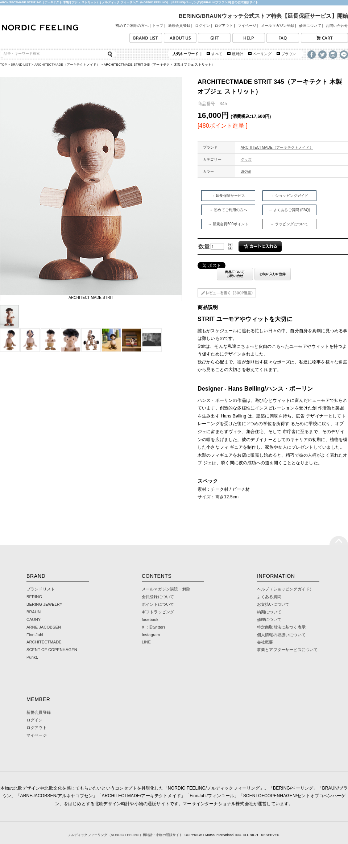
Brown (246, 171)
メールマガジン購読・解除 (166, 589)
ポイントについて (158, 604)
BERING (34, 596)
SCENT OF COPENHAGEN (51, 649)
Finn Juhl (34, 635)
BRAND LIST (21, 64)
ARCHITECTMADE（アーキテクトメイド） (67, 64)
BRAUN (33, 612)
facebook (150, 619)
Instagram (151, 635)
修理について (310, 26)
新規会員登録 (179, 26)
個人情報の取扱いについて (281, 635)
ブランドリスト (40, 589)
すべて (216, 54)
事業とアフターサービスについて (287, 649)
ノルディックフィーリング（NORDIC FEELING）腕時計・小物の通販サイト (125, 835)
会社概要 (265, 642)
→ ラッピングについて (289, 224)
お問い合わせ (337, 26)
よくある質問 (269, 596)
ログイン (202, 26)
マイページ (247, 26)
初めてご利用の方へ (131, 26)
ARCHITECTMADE (44, 642)
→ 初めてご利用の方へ (228, 210)
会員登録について (158, 596)
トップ (157, 26)
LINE (146, 642)
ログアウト (224, 26)
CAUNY (33, 619)
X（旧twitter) (153, 627)
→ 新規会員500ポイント (228, 224)
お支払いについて (273, 604)
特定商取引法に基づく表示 (281, 627)
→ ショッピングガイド (289, 196)
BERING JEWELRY (44, 604)
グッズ (246, 159)
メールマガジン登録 (277, 26)
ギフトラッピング (158, 612)
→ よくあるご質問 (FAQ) (289, 210)
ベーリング (262, 54)
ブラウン (288, 54)
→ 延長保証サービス (228, 196)
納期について (269, 612)
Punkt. (32, 657)
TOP (3, 64)
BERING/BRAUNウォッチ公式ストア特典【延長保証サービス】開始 (263, 16)
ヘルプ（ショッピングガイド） (285, 589)
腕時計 (237, 54)
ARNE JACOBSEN (43, 627)
